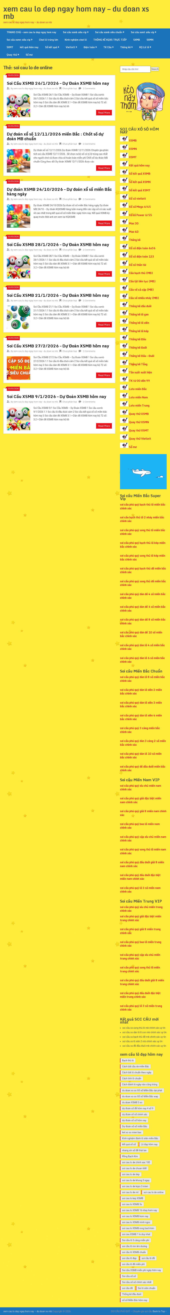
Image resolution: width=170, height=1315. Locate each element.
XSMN (133, 149)
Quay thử (12, 55)
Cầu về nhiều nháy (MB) (144, 298)
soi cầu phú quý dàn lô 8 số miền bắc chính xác (142, 679)
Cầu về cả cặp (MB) (141, 289)
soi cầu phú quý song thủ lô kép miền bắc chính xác (142, 557)
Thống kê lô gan (139, 314)
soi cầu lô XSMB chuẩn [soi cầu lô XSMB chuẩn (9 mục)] (134, 1252)
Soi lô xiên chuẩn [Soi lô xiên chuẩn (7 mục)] (146, 1288)
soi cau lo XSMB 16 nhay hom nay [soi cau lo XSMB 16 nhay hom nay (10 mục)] (139, 1210)
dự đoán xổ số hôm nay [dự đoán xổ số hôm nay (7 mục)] (134, 1120)
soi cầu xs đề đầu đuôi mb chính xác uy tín (144, 1046)
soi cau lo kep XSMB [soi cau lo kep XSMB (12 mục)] (132, 1198)
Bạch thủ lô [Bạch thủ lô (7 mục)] (128, 1060)
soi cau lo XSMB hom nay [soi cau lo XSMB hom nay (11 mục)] (135, 1216)
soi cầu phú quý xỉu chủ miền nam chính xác (140, 787)
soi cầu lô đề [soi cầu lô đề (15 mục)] (148, 1258)
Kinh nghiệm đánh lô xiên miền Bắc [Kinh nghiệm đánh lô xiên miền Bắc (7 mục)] (140, 1138)
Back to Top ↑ (160, 1311)
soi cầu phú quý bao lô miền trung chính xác (140, 944)
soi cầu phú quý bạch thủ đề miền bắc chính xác (143, 570)
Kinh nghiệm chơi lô (76, 40)
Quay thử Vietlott (140, 438)
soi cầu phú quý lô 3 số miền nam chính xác (140, 890)
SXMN (150, 40)
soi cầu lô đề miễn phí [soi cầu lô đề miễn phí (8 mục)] (133, 1264)
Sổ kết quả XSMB (139, 173)
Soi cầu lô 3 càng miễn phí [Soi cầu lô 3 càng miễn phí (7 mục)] (135, 1240)
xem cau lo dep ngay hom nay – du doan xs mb (76, 12)
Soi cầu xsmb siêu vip (74, 32)
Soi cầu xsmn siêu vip (18, 40)
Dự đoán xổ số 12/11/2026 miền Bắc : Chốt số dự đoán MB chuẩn (55, 136)
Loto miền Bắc (138, 389)
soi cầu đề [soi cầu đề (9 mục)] (127, 1288)
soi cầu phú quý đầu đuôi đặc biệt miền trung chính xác (140, 995)
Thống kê (125, 47)
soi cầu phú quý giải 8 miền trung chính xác (140, 931)
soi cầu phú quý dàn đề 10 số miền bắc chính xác (141, 634)
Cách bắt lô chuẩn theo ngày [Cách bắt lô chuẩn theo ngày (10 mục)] (136, 1072)
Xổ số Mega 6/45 (140, 207)
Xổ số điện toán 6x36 (142, 248)
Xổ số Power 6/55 (140, 215)
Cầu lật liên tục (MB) (142, 281)
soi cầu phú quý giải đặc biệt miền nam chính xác (140, 800)
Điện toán (89, 47)
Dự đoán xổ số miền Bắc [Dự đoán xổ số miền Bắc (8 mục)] (134, 1126)
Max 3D (133, 223)
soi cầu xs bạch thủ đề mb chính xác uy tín (144, 1037)
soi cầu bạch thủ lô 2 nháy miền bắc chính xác (142, 519)
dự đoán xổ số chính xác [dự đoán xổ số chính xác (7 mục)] (134, 1114)
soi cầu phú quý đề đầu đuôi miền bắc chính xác (142, 768)
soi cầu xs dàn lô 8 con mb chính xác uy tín (145, 1032)
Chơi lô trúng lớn (48, 40)
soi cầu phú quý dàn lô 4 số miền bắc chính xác (142, 647)
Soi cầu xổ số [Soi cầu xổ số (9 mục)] (129, 1276)
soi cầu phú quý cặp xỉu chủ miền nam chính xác (143, 839)
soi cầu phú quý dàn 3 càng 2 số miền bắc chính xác (143, 743)
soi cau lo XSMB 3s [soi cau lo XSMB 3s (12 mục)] (132, 1204)
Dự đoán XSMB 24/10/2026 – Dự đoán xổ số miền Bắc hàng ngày (59, 191)
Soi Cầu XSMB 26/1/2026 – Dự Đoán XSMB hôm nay (58, 83)
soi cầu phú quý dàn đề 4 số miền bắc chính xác (143, 596)
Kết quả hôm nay (139, 165)
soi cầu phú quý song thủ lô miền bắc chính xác (142, 532)
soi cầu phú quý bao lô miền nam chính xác (140, 826)
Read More (104, 113)
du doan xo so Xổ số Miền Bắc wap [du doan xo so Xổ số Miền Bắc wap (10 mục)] (140, 1096)
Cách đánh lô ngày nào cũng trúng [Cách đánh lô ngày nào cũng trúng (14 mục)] (139, 1084)
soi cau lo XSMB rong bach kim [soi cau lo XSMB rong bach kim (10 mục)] (138, 1228)
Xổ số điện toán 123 (141, 256)
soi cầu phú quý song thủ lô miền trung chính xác (140, 969)
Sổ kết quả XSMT (139, 190)
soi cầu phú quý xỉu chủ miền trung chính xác (141, 909)
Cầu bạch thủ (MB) (141, 273)
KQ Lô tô (144, 47)
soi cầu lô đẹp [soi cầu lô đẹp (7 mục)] (129, 1258)
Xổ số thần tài (137, 265)
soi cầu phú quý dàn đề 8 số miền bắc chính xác (143, 621)
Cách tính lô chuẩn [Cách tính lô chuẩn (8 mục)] (131, 1078)
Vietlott (70, 47)
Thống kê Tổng (138, 364)
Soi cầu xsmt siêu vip (142, 32)
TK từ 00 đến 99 (139, 381)
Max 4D (133, 232)
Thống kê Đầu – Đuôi (141, 356)
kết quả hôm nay (29, 47)
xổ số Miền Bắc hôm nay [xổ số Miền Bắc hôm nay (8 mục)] (134, 1300)
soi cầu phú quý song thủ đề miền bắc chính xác (143, 583)
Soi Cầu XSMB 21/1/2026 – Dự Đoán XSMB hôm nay (58, 295)
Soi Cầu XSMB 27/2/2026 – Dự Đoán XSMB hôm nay (58, 346)
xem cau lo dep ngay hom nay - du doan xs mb (36, 88)
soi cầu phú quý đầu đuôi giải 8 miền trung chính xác (142, 982)
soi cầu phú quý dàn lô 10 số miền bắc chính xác (141, 756)
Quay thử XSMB (139, 414)
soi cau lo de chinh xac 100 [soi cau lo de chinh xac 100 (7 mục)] (136, 1162)
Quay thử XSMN (139, 422)
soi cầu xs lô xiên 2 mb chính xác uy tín (143, 1041)
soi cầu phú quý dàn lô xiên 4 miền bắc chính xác (141, 717)
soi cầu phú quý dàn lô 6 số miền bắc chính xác (142, 660)
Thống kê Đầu (137, 339)
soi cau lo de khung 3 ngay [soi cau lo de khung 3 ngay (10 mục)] (136, 1180)
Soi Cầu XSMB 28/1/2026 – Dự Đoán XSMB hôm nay (58, 244)
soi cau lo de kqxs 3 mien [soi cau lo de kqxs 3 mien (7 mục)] (135, 1186)
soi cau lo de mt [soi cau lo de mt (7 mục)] (130, 1192)
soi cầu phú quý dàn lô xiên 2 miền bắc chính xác (141, 692)
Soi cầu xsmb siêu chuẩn (108, 32)
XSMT (133, 157)
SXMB (136, 40)
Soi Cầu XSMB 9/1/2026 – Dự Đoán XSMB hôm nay (56, 396)
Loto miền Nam (138, 397)
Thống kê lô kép (139, 331)
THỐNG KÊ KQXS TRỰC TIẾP (110, 40)
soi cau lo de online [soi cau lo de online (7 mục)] (154, 1192)
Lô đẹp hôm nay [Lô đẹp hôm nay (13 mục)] (149, 1144)
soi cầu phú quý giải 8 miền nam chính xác (143, 813)
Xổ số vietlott (137, 198)
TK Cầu (107, 47)
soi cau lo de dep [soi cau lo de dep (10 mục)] (131, 1174)
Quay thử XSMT (139, 430)
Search (155, 69)
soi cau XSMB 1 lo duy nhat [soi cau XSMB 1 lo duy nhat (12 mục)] (136, 1234)
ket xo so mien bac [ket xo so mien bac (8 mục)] (132, 1132)
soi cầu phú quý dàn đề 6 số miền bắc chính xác (143, 609)
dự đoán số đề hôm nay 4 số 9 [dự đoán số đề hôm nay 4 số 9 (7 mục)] (137, 1108)
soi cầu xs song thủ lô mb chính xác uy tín (144, 1028)
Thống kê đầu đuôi (140, 306)
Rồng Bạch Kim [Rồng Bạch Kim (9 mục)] (130, 1156)
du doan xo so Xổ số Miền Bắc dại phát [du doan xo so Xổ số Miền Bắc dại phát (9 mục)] (142, 1090)
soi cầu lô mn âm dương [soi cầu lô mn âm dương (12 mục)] (134, 1246)
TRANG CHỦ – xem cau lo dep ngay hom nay (31, 32)
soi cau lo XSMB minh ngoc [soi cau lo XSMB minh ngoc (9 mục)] (136, 1222)
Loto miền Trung (139, 405)
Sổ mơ (29, 55)
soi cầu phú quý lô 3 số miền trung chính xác (141, 1008)
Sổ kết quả (51, 47)
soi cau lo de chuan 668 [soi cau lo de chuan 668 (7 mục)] (134, 1168)
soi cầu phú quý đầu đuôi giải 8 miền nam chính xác (142, 864)
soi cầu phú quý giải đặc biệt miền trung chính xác (140, 918)
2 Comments (89, 88)
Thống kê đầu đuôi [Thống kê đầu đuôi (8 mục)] (131, 1294)
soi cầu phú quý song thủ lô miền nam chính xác (143, 851)
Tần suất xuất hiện (140, 372)
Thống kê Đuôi (138, 347)
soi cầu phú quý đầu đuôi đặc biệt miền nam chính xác (140, 877)
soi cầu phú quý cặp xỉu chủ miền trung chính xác (140, 957)
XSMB (133, 140)
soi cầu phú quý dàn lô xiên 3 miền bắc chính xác (141, 704)
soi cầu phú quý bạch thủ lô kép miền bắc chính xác (142, 545)
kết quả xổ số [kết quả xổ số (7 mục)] (129, 1144)
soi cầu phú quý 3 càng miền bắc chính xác (140, 730)
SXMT (10, 47)
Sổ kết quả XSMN (140, 182)
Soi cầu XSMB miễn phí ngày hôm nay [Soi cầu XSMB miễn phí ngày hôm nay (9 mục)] (141, 1270)
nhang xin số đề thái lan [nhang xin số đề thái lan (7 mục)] (134, 1150)
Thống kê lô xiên (139, 323)
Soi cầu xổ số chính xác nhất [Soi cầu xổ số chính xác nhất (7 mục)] (137, 1282)
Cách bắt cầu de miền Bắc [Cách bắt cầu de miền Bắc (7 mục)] (135, 1066)
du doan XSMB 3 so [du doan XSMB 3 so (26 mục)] (132, 1102)
